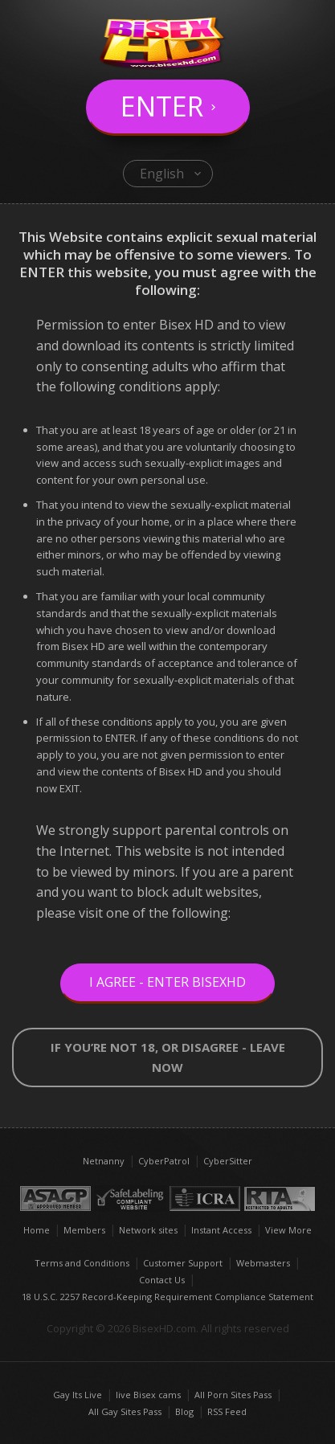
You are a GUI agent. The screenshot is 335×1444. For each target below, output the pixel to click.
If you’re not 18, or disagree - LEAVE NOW (168, 1057)
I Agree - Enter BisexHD (167, 982)
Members (84, 1230)
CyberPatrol (164, 1161)
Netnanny (104, 1161)
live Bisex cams (148, 1395)
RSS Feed (227, 1411)
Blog (184, 1411)
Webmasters (263, 1263)
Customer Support (183, 1263)
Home (36, 1230)
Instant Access (221, 1230)
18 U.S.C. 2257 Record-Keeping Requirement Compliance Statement (167, 1297)
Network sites (148, 1230)
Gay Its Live (77, 1395)
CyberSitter (227, 1161)
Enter (162, 106)
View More (288, 1230)
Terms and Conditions (82, 1263)
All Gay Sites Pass (124, 1411)
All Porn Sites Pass (233, 1395)
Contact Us (162, 1280)
